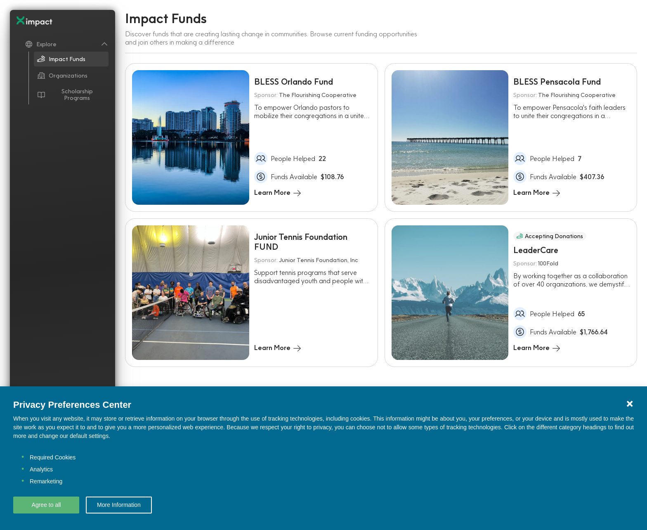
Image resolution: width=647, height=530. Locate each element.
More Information (119, 505)
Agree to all (46, 505)
